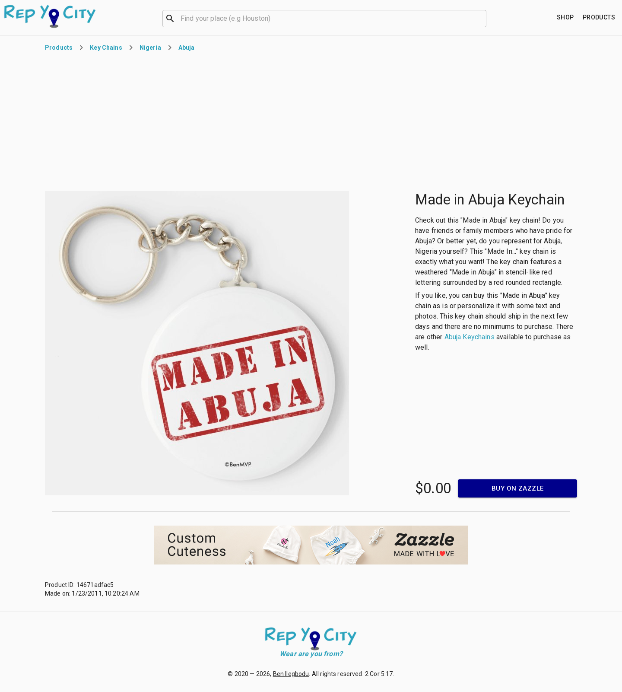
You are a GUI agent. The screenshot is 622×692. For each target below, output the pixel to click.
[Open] (482, 18)
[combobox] (324, 17)
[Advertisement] (311, 127)
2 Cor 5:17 (379, 673)
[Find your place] (565, 18)
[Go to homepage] (50, 16)
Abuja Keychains (469, 337)
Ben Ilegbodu (291, 673)
